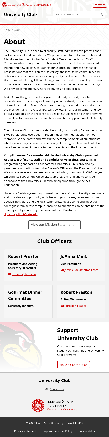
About (17, 29)
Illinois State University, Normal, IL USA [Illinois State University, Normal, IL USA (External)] (59, 423)
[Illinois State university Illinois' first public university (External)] (55, 405)
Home (7, 29)
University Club (20, 14)
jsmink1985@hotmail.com (81, 270)
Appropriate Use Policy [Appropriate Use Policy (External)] (58, 431)
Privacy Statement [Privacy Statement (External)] (25, 431)
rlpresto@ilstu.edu (24, 274)
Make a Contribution (74, 365)
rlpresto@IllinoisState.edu (20, 214)
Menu (101, 4)
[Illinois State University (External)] (27, 4)
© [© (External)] (27, 423)
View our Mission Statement (52, 224)
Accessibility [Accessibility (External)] (87, 431)
